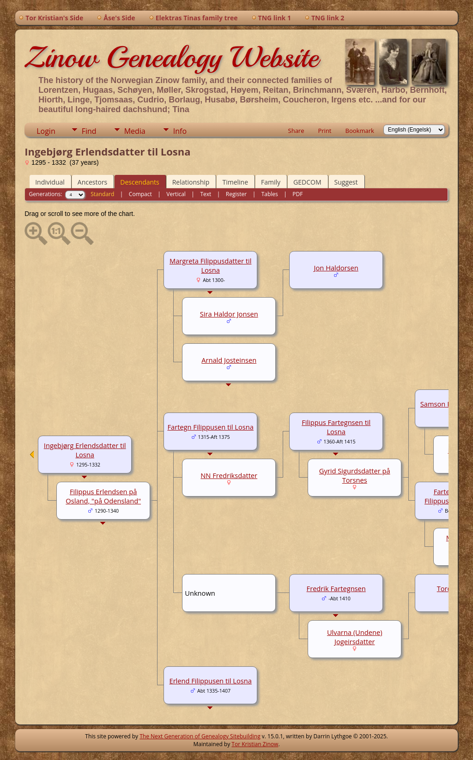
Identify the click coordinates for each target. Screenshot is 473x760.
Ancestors (92, 182)
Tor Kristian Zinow (254, 744)
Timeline (235, 182)
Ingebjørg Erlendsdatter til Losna (85, 450)
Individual (50, 182)
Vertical (176, 194)
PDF (297, 194)
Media (135, 131)
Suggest (346, 182)
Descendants (139, 182)
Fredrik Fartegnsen (336, 588)
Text (205, 194)
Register (236, 194)
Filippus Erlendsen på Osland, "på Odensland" (103, 496)
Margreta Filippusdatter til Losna (210, 265)
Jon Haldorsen (336, 267)
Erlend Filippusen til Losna (210, 680)
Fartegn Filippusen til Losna (210, 426)
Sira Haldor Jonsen (229, 313)
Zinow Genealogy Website (171, 57)
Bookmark (360, 130)
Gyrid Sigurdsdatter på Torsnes (354, 475)
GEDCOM (307, 182)
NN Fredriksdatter (228, 475)
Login (45, 131)
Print (324, 130)
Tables (269, 194)
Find (89, 131)
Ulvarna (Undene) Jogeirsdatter (354, 637)
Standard (102, 194)
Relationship (191, 182)
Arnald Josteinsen (228, 360)
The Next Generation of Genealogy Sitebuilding (200, 736)
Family (270, 182)
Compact (140, 194)
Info (180, 131)
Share (296, 130)
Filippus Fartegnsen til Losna (336, 427)
